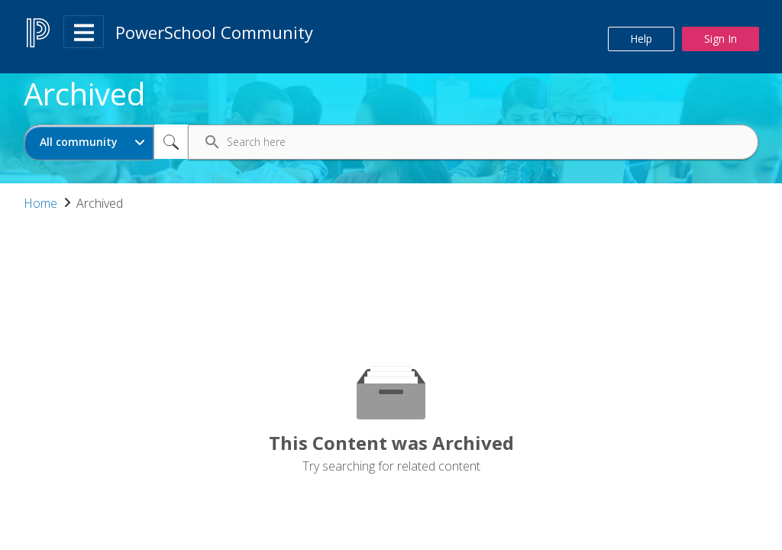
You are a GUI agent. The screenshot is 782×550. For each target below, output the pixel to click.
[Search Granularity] (88, 142)
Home (40, 203)
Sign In (720, 38)
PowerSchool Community (214, 32)
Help (641, 38)
